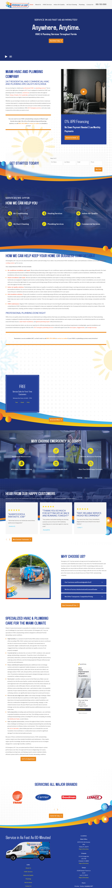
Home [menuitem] (31, 4)
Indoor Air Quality (28, 875)
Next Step (98, 169)
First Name (54, 162)
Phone (92, 162)
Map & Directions (84, 849)
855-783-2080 (101, 4)
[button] (10, 56)
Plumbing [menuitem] (82, 4)
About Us (28, 868)
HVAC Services (28, 871)
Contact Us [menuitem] (90, 4)
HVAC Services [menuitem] (47, 4)
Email (79, 162)
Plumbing (28, 879)
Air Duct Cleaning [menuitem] (72, 4)
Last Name (67, 162)
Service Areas (28, 882)
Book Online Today (56, 41)
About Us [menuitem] (38, 4)
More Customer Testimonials (22, 539)
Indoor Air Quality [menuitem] (59, 4)
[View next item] (10, 539)
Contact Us (28, 886)
